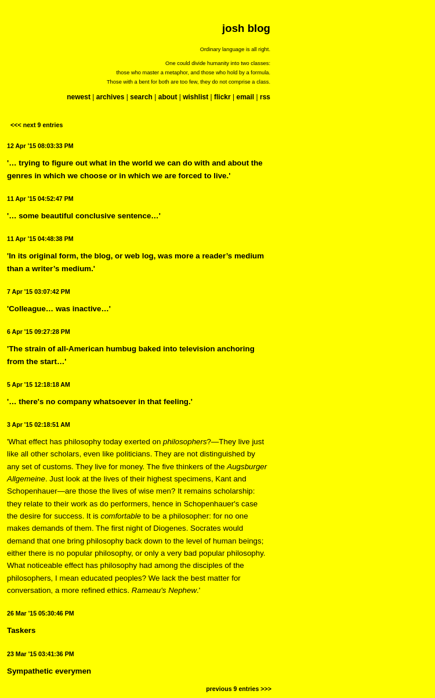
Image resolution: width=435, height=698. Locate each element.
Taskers (21, 630)
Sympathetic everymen (49, 671)
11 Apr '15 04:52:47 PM (40, 198)
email (245, 97)
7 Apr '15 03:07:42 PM (38, 291)
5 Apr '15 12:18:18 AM (38, 384)
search (141, 97)
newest (78, 97)
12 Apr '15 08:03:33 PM (40, 145)
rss (265, 97)
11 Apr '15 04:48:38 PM (40, 238)
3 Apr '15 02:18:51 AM (38, 424)
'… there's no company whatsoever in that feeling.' (100, 401)
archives (110, 97)
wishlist (195, 97)
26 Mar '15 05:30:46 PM (40, 613)
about (167, 97)
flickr (222, 97)
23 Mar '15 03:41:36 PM (40, 653)
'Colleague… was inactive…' (59, 308)
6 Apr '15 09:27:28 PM (38, 331)
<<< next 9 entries (36, 124)
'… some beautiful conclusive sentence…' (84, 215)
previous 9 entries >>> (238, 688)
